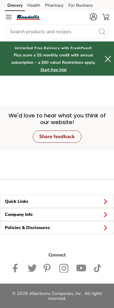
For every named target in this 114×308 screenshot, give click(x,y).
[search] (102, 31)
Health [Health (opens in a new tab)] (33, 5)
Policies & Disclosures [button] (57, 227)
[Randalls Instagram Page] (64, 267)
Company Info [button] (57, 214)
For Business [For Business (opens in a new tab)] (80, 5)
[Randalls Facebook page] (16, 267)
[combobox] (57, 31)
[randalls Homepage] (28, 17)
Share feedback (57, 136)
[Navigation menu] (8, 17)
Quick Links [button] (57, 201)
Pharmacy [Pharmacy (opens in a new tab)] (54, 5)
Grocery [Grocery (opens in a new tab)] (14, 5)
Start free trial (53, 70)
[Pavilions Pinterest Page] (47, 267)
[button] (93, 17)
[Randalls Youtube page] (81, 267)
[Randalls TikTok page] (97, 267)
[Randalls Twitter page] (32, 267)
